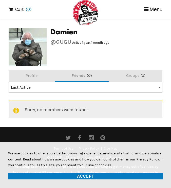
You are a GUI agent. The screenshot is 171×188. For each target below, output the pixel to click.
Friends (82, 75)
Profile (31, 75)
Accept (85, 176)
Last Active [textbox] (21, 87)
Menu (156, 9)
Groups (135, 75)
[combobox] (86, 87)
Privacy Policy (147, 159)
